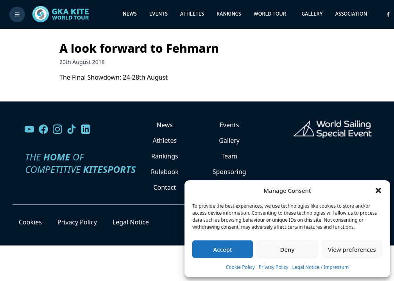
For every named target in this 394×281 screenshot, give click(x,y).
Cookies (30, 222)
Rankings (229, 14)
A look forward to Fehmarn (139, 48)
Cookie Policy (240, 267)
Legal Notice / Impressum (320, 267)
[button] (378, 190)
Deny (287, 249)
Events (158, 14)
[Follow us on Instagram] (57, 129)
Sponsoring (229, 171)
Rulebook (165, 171)
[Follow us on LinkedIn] (85, 129)
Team (229, 156)
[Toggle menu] (17, 14)
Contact (164, 187)
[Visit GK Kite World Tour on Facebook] (388, 14)
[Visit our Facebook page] (43, 129)
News (130, 14)
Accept (222, 249)
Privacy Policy (273, 267)
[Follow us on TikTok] (71, 129)
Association (351, 14)
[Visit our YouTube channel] (29, 129)
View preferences (352, 249)
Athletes (192, 14)
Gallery (312, 14)
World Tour (270, 14)
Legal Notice (131, 222)
